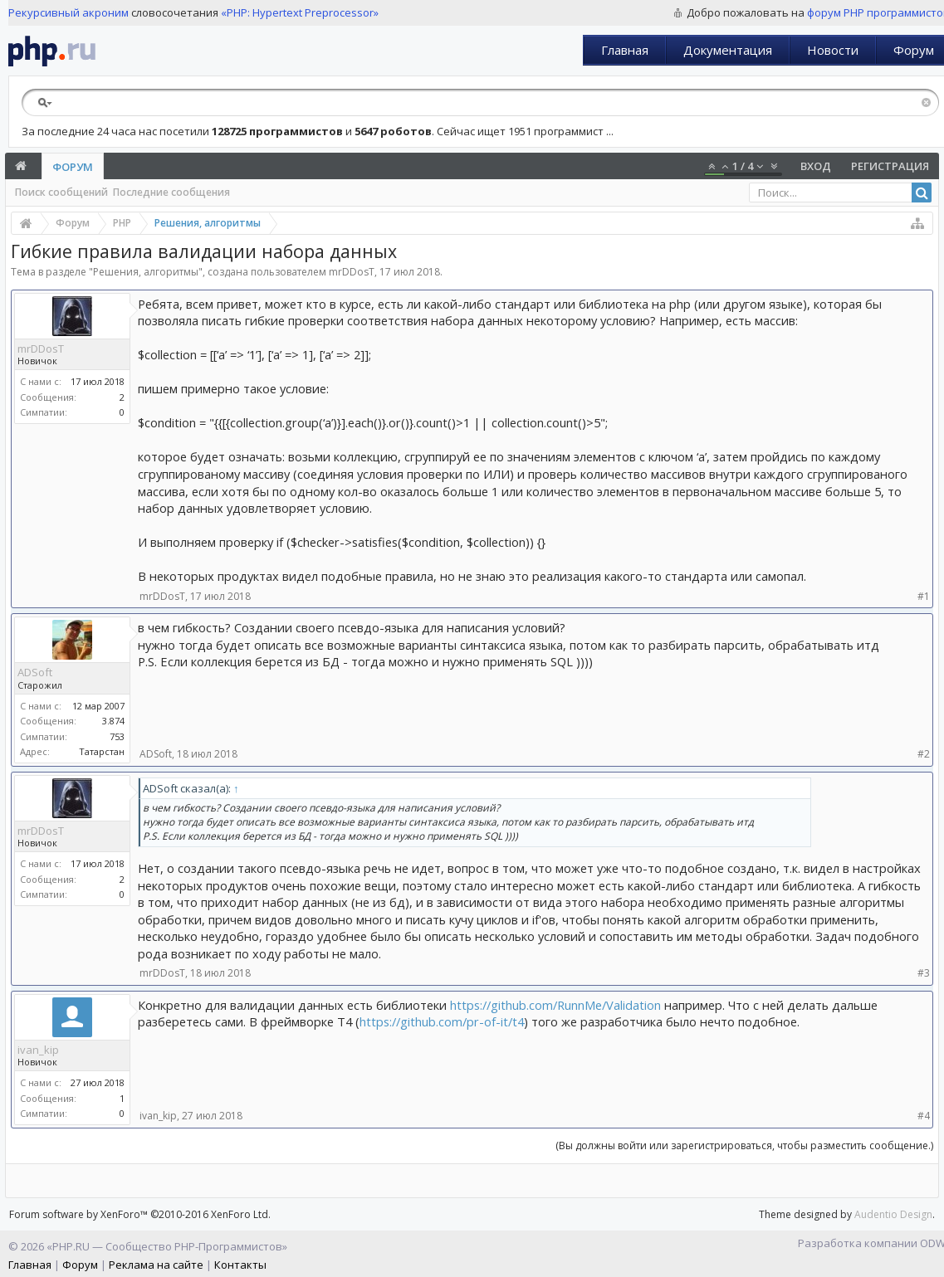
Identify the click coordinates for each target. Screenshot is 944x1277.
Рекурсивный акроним (68, 12)
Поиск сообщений (61, 192)
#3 (923, 973)
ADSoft (34, 672)
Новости (832, 49)
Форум (72, 166)
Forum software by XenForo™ (140, 1214)
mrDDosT (351, 272)
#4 (923, 1115)
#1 (923, 596)
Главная (624, 49)
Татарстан (102, 751)
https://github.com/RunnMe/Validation (555, 1005)
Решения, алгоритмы (145, 272)
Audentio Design (893, 1214)
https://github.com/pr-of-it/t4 (442, 1021)
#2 (923, 754)
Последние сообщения (171, 192)
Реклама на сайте (156, 1264)
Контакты (240, 1264)
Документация (727, 49)
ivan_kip (38, 1049)
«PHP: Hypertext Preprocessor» (300, 12)
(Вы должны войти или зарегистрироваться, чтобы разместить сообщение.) (744, 1145)
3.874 (113, 720)
